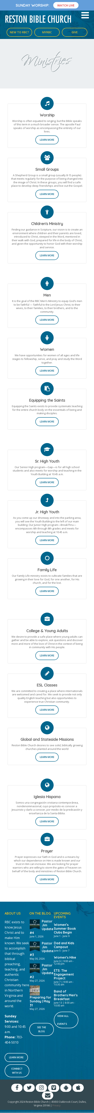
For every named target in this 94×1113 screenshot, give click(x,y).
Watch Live (66, 5)
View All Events (63, 1020)
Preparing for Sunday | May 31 (40, 1001)
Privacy (56, 1105)
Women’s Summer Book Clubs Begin (65, 928)
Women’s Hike (65, 957)
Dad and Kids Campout (64, 945)
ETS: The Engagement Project (64, 974)
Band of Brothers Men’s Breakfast (66, 995)
